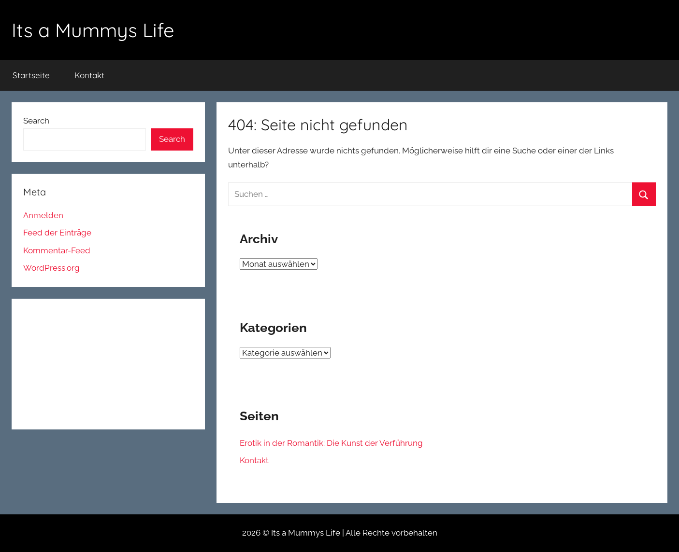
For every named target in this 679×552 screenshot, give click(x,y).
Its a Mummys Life (93, 30)
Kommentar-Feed (56, 250)
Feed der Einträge (57, 232)
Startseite (31, 75)
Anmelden (43, 215)
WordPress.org (51, 268)
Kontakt (89, 75)
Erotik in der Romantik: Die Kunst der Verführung (331, 443)
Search (36, 120)
